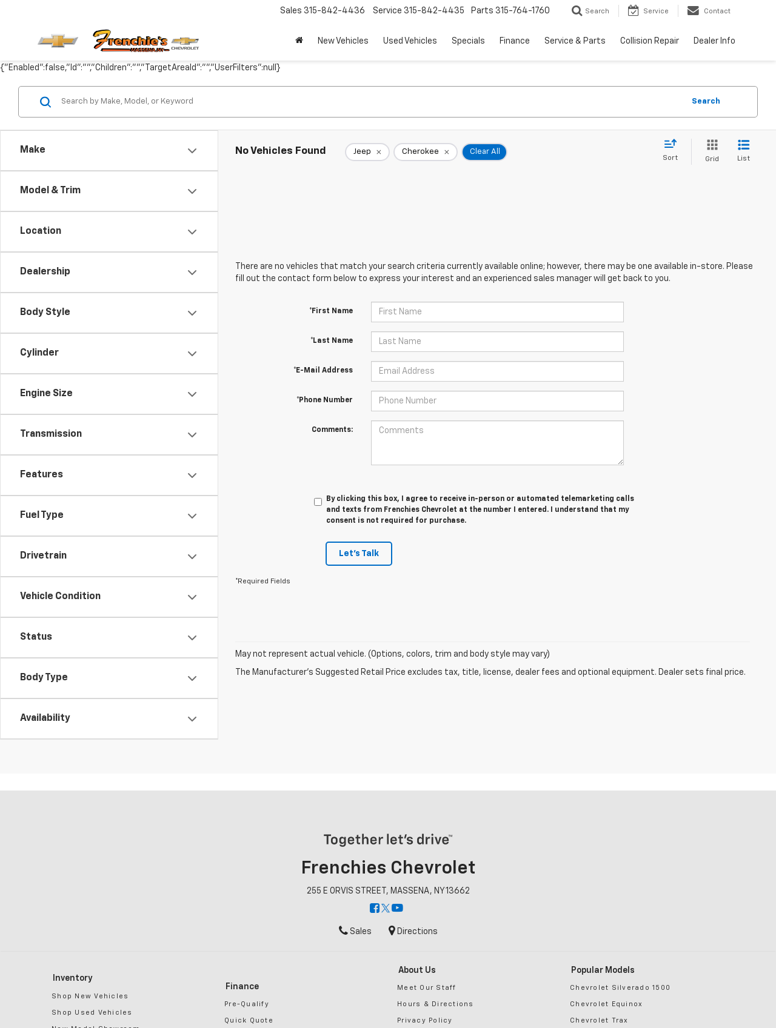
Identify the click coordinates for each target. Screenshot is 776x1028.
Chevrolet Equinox (606, 1004)
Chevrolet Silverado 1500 (620, 987)
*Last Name (331, 341)
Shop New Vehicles (90, 996)
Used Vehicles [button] (410, 41)
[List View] (743, 152)
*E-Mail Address (323, 370)
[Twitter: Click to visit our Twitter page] (385, 909)
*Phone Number (324, 400)
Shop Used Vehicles (92, 1012)
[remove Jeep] (367, 152)
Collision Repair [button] (649, 41)
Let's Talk (359, 553)
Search (706, 101)
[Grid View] (709, 152)
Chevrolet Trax (599, 1020)
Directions (413, 931)
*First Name (331, 311)
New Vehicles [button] (343, 41)
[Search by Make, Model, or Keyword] (370, 101)
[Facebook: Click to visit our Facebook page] (375, 909)
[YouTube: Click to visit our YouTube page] (397, 909)
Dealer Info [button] (714, 41)
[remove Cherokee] (425, 152)
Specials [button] (468, 41)
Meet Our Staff (427, 987)
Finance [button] (515, 41)
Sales (355, 931)
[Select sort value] (674, 151)
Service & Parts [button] (575, 41)
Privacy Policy (425, 1020)
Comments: (332, 430)
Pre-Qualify (246, 1004)
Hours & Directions (435, 1004)
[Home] (299, 41)
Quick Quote (248, 1020)
